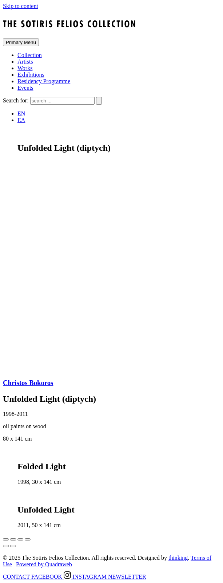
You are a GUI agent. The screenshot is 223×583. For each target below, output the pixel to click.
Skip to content (20, 6)
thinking (178, 558)
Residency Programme (43, 81)
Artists (25, 61)
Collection (29, 55)
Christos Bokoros (28, 382)
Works (24, 68)
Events (25, 88)
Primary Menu (21, 42)
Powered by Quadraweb (44, 564)
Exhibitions (30, 75)
